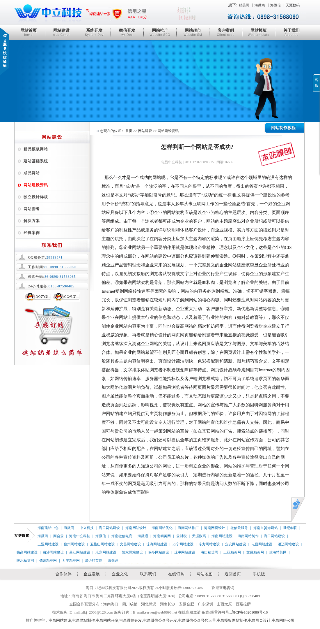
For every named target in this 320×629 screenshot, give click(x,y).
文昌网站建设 (130, 544)
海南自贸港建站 (265, 528)
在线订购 (176, 574)
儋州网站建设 (74, 544)
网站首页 (29, 32)
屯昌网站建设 (261, 544)
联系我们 (148, 574)
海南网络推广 (188, 528)
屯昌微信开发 (130, 620)
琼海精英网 (278, 552)
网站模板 (259, 32)
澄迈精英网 (93, 560)
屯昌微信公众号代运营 (197, 620)
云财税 (181, 536)
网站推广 (160, 32)
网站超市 (193, 32)
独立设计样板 (36, 197)
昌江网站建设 (79, 552)
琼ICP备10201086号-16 (249, 612)
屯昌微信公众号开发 (160, 620)
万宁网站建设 (183, 544)
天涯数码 (293, 5)
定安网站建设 (235, 544)
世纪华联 (290, 528)
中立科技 (87, 528)
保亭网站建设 (158, 552)
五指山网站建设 (102, 544)
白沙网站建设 (53, 552)
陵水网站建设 (132, 552)
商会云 (58, 536)
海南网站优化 (162, 528)
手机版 (259, 574)
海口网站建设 (109, 528)
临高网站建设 (27, 552)
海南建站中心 (48, 528)
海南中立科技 (79, 536)
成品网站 (32, 173)
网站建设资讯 (36, 185)
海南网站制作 (248, 536)
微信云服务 (239, 528)
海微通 (143, 536)
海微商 (260, 5)
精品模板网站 (36, 149)
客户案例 (226, 32)
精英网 (244, 5)
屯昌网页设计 (259, 620)
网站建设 (61, 32)
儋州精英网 (48, 560)
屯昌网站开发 (107, 620)
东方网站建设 (209, 544)
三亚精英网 (232, 552)
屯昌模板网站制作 (232, 620)
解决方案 (32, 221)
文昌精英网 (255, 552)
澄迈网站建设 (288, 544)
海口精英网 (209, 552)
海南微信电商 (121, 536)
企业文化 (120, 574)
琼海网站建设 (156, 544)
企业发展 (91, 574)
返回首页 (233, 574)
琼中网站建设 (184, 552)
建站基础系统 (36, 161)
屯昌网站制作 (83, 620)
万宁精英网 (71, 560)
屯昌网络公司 (283, 620)
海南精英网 (162, 536)
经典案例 (32, 233)
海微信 (275, 5)
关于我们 (291, 32)
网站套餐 (32, 209)
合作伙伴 (63, 574)
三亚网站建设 (48, 544)
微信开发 (127, 32)
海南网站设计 (135, 528)
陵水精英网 (25, 560)
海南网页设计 (214, 528)
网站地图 (204, 574)
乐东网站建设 (105, 552)
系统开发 (94, 32)
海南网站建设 (221, 536)
